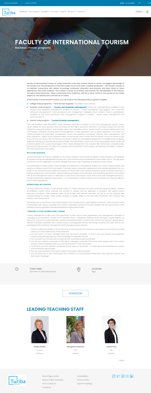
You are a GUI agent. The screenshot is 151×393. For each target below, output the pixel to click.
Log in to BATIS (30, 3)
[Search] (147, 11)
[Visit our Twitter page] (118, 376)
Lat (139, 3)
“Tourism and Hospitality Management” (70, 107)
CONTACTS (81, 11)
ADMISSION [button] (23, 11)
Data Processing (84, 383)
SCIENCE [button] (63, 11)
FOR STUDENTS (34, 11)
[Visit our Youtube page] (127, 376)
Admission (75, 293)
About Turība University (52, 380)
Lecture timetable (11, 3)
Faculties (54, 11)
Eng (149, 3)
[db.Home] (9, 12)
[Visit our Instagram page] (113, 376)
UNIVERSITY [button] (45, 11)
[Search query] (142, 12)
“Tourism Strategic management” (65, 120)
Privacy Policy (83, 380)
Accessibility (127, 3)
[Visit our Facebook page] (122, 376)
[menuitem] (14, 3)
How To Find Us (49, 383)
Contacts (46, 387)
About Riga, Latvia (50, 376)
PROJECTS (71, 11)
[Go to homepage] (17, 382)
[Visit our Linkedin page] (131, 376)
